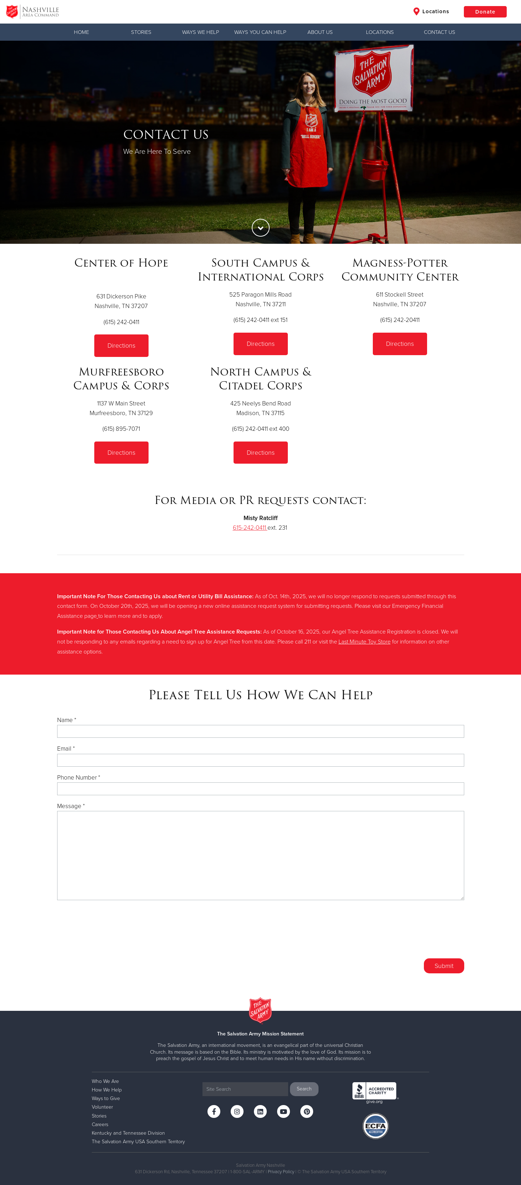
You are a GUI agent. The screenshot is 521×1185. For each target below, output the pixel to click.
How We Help (107, 1090)
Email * (66, 748)
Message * (71, 806)
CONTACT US (439, 32)
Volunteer (102, 1107)
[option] (260, 142)
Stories (141, 32)
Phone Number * (78, 777)
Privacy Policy (281, 1172)
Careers (100, 1124)
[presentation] (410, 934)
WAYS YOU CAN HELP (260, 32)
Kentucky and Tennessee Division (128, 1133)
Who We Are (105, 1081)
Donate (485, 12)
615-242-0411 (250, 527)
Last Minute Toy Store (365, 641)
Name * (66, 720)
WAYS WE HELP (200, 32)
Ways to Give (106, 1098)
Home (81, 32)
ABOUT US (320, 32)
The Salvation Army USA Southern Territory (138, 1142)
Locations (431, 11)
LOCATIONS (380, 32)
